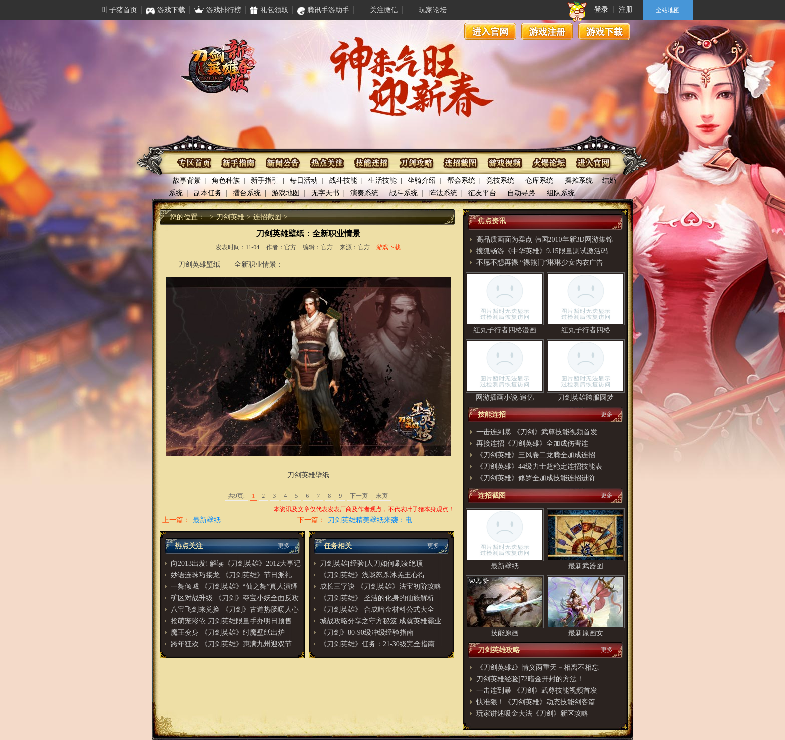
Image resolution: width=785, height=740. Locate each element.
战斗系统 (403, 193)
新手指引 (265, 180)
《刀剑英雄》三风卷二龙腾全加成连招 (535, 455)
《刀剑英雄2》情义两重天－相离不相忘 (537, 667)
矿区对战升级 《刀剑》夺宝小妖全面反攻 (235, 598)
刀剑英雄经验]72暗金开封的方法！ (530, 679)
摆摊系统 (579, 180)
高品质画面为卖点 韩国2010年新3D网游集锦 (544, 239)
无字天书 (325, 193)
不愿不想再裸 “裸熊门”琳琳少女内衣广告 (539, 262)
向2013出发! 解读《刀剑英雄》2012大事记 (236, 563)
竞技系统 (500, 180)
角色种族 (226, 180)
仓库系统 (539, 180)
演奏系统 (364, 193)
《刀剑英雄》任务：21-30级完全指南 (377, 644)
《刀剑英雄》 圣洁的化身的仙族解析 (377, 598)
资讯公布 (283, 163)
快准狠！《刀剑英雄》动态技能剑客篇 (535, 702)
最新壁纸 (207, 520)
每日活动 (304, 180)
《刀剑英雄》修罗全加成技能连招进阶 (535, 478)
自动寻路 (521, 193)
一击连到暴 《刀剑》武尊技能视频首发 (536, 432)
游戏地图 (286, 193)
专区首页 (195, 163)
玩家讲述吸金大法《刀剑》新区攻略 (532, 713)
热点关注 (327, 163)
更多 (284, 545)
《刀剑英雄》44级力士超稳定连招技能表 (539, 466)
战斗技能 (343, 180)
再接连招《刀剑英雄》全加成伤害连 (532, 443)
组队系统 (561, 193)
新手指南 (239, 163)
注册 (626, 9)
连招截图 (460, 163)
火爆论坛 (548, 163)
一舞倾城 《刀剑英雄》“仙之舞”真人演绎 (234, 586)
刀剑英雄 (230, 217)
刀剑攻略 (416, 163)
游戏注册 (547, 31)
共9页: (236, 495)
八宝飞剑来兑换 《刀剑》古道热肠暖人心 (235, 609)
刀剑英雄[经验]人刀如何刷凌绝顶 (371, 563)
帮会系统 (461, 180)
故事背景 (187, 180)
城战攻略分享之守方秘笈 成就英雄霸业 (380, 621)
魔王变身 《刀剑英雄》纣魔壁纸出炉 (228, 632)
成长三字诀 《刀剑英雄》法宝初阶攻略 (380, 586)
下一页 (359, 495)
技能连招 (371, 163)
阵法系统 (443, 193)
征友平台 (482, 193)
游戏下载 (604, 31)
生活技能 (382, 180)
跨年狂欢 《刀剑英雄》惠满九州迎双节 (231, 644)
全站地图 (668, 10)
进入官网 (490, 31)
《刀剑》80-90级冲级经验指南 (367, 632)
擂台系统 (247, 193)
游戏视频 (504, 163)
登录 (601, 9)
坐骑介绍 (422, 180)
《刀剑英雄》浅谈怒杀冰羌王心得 (372, 575)
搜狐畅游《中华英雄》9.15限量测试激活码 (542, 251)
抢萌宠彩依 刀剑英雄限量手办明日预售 (231, 621)
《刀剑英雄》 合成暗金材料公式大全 (377, 609)
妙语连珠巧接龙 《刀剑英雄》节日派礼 (231, 575)
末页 (382, 495)
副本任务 (208, 193)
